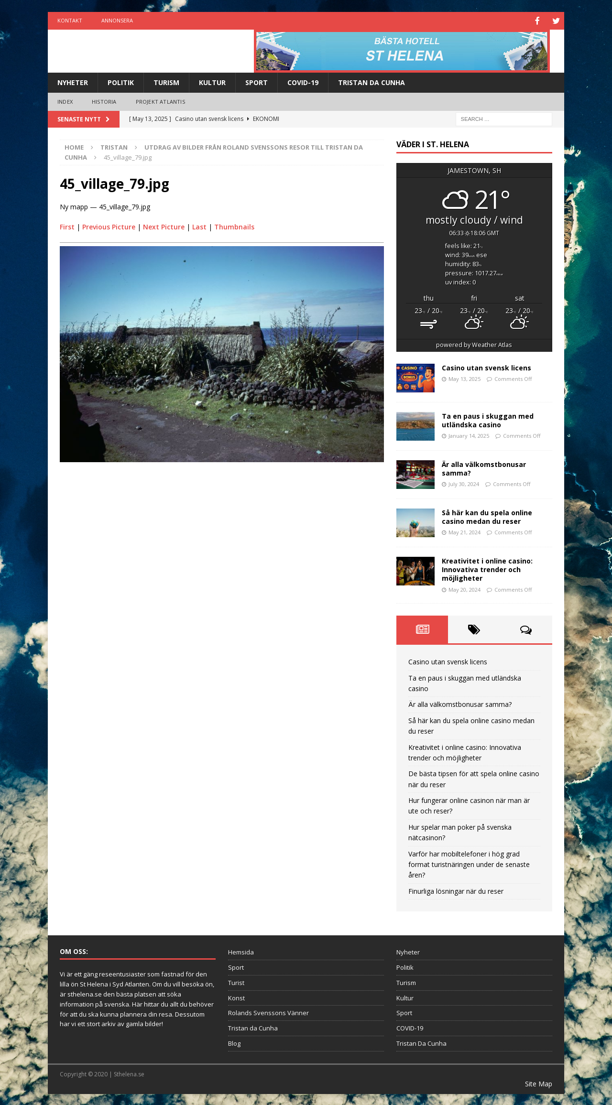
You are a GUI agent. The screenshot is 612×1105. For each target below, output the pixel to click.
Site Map (538, 1082)
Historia (104, 100)
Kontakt (69, 20)
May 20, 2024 (464, 588)
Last (199, 225)
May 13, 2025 (464, 377)
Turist (236, 981)
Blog (234, 1042)
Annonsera (117, 20)
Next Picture (164, 225)
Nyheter (72, 81)
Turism (166, 81)
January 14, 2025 (468, 434)
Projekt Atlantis (160, 100)
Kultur (212, 81)
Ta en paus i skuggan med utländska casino (488, 419)
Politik (121, 81)
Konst (236, 997)
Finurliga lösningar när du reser (455, 890)
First (67, 225)
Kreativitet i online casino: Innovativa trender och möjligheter (487, 568)
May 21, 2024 (464, 531)
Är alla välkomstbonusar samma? (484, 468)
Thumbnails (234, 225)
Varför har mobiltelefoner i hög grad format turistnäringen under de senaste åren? (469, 863)
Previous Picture (108, 225)
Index (65, 100)
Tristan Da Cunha (371, 81)
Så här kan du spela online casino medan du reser (487, 516)
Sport (256, 81)
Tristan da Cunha (253, 1027)
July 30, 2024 (463, 483)
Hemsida (241, 951)
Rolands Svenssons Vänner (268, 1012)
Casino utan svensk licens (486, 366)
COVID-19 (302, 81)
